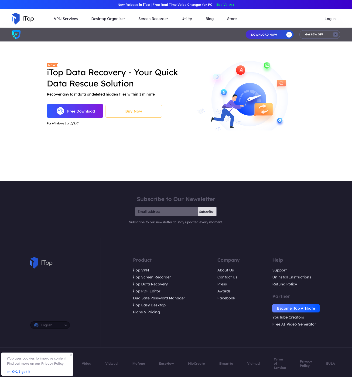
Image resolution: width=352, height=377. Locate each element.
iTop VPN (141, 270)
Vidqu (86, 363)
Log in (330, 18)
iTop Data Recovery (150, 284)
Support (279, 270)
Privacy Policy (306, 363)
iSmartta (226, 363)
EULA (330, 363)
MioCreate (196, 363)
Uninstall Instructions (291, 277)
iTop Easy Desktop (149, 305)
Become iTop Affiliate (296, 308)
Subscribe (206, 211)
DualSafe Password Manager (159, 298)
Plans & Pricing (146, 312)
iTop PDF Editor (146, 291)
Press (222, 284)
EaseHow (166, 363)
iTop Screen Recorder (152, 277)
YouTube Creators (288, 317)
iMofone (138, 363)
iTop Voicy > (225, 5)
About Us (225, 270)
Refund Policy (284, 284)
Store (232, 18)
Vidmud (253, 363)
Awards (224, 291)
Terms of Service (280, 363)
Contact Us (227, 277)
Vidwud (111, 363)
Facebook (226, 298)
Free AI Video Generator (294, 324)
